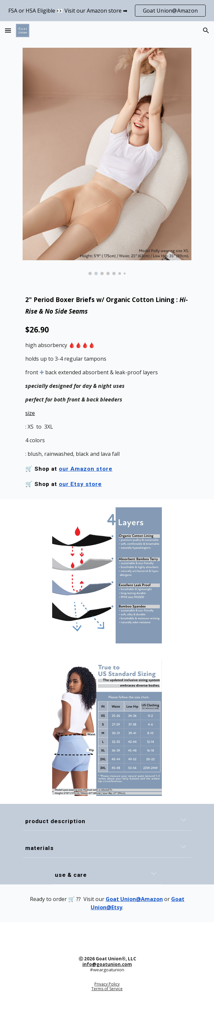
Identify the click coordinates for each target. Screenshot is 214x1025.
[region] (107, 10)
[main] (107, 391)
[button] (8, 30)
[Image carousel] (107, 161)
